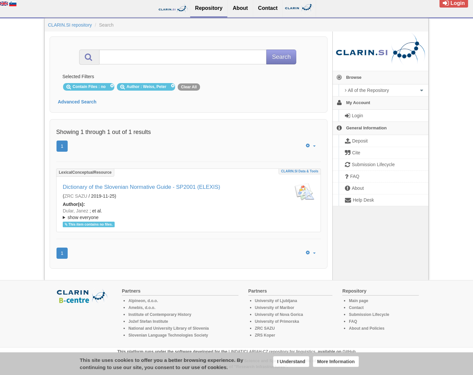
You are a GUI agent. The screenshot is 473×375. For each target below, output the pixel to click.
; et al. (188, 214)
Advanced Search (77, 101)
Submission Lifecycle (369, 314)
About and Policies (366, 328)
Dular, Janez (75, 210)
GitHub (349, 351)
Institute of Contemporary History (159, 314)
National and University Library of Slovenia (168, 328)
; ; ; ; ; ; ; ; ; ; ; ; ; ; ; (188, 214)
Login (454, 3)
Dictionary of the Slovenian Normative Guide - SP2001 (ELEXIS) (141, 187)
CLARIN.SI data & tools (299, 171)
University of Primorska (277, 321)
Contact (356, 307)
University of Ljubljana (276, 300)
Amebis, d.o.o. (141, 307)
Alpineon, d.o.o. (143, 300)
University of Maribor (274, 307)
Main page (358, 300)
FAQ (353, 321)
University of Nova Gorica (279, 314)
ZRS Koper (265, 335)
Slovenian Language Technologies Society (168, 335)
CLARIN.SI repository (70, 25)
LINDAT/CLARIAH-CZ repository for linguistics (272, 351)
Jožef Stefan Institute (148, 321)
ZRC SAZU (75, 196)
